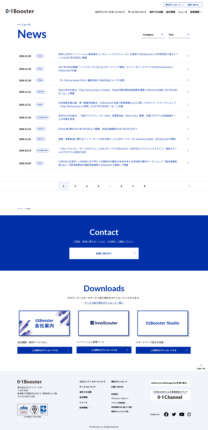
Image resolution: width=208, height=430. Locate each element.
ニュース (83, 402)
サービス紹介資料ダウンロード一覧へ (104, 302)
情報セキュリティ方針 (119, 411)
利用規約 (114, 394)
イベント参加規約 (118, 402)
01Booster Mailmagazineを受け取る (170, 382)
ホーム (20, 208)
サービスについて (87, 386)
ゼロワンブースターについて (92, 381)
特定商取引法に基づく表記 (121, 407)
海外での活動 (85, 391)
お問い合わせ (193, 4)
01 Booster (20, 11)
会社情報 (83, 397)
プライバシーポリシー (120, 398)
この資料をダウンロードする (45, 350)
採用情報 (83, 407)
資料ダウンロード (173, 4)
